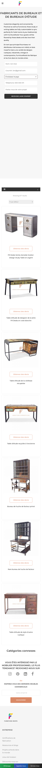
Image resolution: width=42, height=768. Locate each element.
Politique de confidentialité (27, 755)
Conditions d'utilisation (21, 759)
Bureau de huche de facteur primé (21, 442)
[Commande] (21, 137)
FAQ (11, 755)
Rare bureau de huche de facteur (21, 505)
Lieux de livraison (9, 692)
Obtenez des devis (21, 184)
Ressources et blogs (10, 681)
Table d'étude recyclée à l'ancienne (21, 379)
